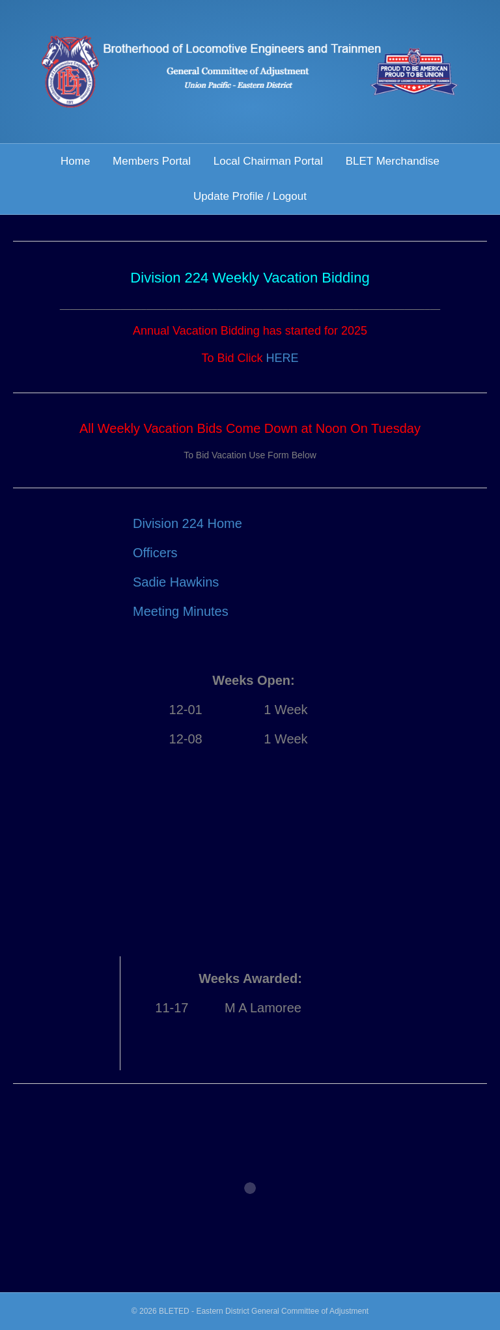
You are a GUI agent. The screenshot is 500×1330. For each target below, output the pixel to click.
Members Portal (152, 161)
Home (75, 161)
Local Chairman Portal (268, 161)
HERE (282, 358)
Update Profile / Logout (250, 196)
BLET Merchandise (392, 161)
